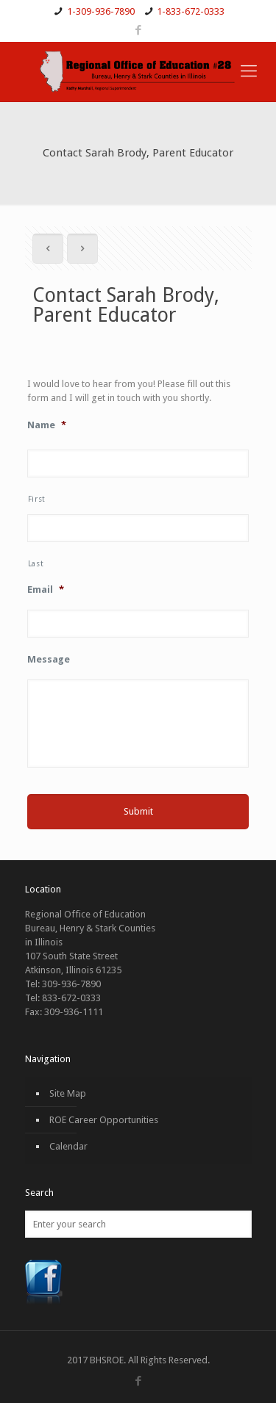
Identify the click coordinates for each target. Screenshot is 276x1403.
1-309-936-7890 (101, 11)
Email (45, 589)
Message (48, 659)
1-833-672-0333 (190, 11)
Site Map (67, 1093)
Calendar (68, 1146)
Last (36, 564)
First (37, 499)
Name (46, 424)
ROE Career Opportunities (103, 1119)
